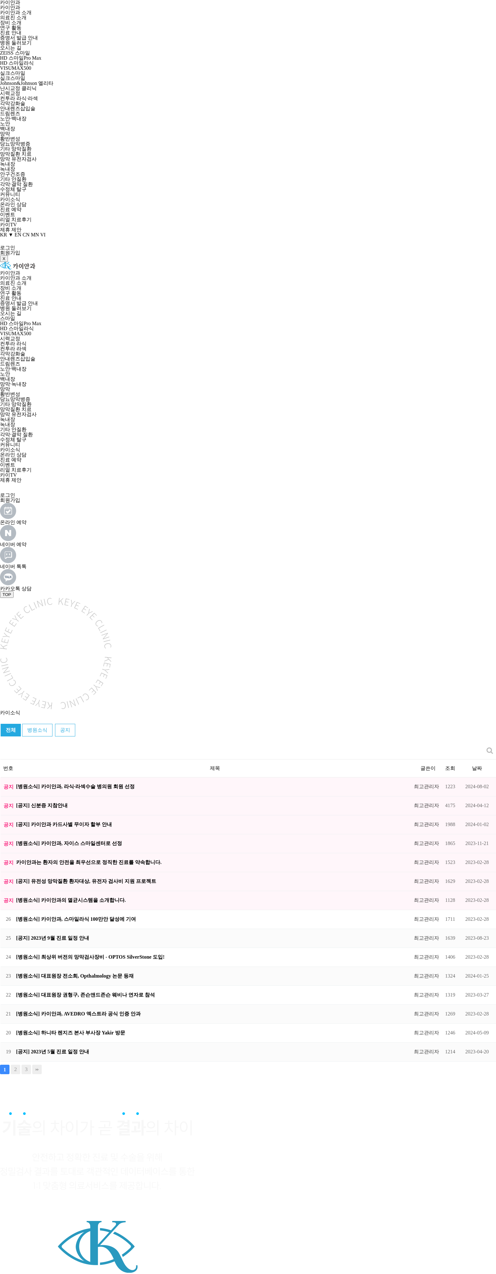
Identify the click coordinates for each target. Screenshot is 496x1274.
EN (18, 234)
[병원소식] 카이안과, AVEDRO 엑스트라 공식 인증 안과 (78, 1013)
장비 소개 (10, 22)
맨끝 (37, 1069)
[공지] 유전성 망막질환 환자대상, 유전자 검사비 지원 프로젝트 (86, 881)
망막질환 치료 (16, 154)
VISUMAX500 (15, 68)
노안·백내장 (13, 118)
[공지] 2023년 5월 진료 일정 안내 (52, 1051)
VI (43, 234)
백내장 (7, 128)
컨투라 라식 (13, 343)
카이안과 (10, 7)
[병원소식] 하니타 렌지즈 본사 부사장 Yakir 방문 (70, 1032)
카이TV (8, 224)
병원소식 (37, 730)
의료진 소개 (13, 17)
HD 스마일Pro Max (20, 58)
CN (25, 234)
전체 (11, 730)
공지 (65, 730)
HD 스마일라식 (17, 63)
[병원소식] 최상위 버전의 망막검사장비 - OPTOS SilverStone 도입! (90, 957)
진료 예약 (10, 209)
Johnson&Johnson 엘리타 (26, 83)
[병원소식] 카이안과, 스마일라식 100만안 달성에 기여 (76, 919)
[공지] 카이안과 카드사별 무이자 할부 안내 (64, 824)
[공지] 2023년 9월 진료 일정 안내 (52, 938)
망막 (5, 133)
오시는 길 (10, 48)
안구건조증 (12, 174)
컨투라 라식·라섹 (19, 98)
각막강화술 (12, 103)
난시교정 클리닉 (18, 88)
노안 (5, 123)
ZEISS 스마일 (15, 53)
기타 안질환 (13, 179)
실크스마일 (12, 73)
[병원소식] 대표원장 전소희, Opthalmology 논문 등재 (75, 976)
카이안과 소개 (16, 12)
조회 (450, 768)
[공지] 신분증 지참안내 (42, 805)
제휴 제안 (10, 229)
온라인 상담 (13, 204)
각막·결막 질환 (16, 184)
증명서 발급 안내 (19, 37)
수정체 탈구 (13, 189)
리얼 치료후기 (16, 219)
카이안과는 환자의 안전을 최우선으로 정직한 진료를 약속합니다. (89, 862)
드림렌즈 (10, 113)
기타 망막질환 (16, 149)
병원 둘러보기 (16, 42)
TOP (7, 594)
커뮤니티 (10, 194)
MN (35, 234)
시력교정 (10, 93)
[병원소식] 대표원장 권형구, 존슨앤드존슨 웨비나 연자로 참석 (85, 994)
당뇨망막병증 (15, 143)
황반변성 (10, 138)
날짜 (477, 768)
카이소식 (10, 199)
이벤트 (7, 214)
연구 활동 (10, 27)
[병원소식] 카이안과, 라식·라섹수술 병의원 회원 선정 (75, 786)
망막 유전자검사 (18, 159)
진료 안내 (10, 32)
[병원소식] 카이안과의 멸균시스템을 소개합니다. (71, 900)
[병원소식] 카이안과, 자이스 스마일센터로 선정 (69, 843)
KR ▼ (6, 234)
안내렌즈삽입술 (17, 108)
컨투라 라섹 (13, 348)
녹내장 (7, 164)
